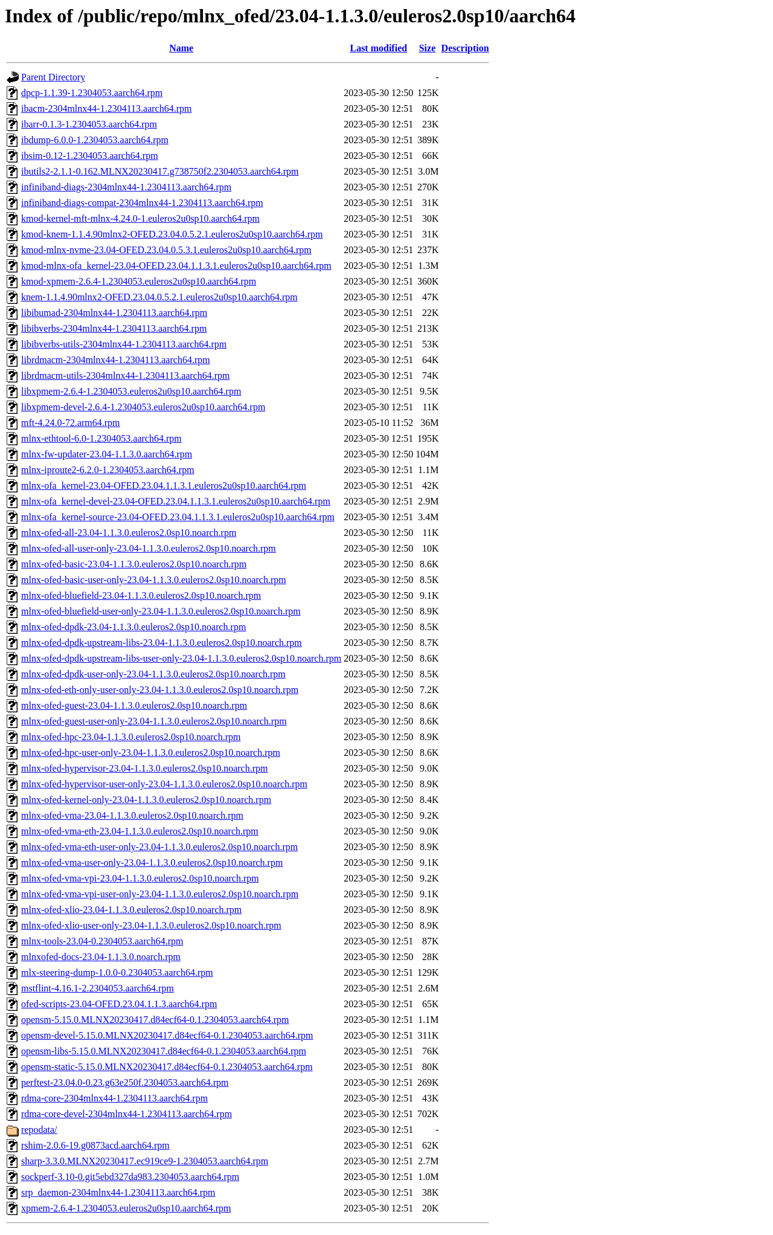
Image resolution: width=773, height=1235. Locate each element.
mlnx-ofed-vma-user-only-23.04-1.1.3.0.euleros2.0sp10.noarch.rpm (152, 862)
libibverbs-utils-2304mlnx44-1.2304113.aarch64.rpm (123, 344)
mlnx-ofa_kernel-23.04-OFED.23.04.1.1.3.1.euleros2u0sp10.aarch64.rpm (163, 485)
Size (427, 48)
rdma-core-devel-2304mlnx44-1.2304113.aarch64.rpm (126, 1114)
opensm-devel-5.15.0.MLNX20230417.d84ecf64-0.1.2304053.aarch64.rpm (167, 1035)
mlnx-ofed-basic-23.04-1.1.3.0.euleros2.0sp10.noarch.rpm (133, 564)
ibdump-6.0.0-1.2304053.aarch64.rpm (94, 140)
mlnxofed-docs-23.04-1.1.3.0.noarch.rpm (101, 957)
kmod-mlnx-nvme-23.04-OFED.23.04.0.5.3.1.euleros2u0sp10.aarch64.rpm (166, 250)
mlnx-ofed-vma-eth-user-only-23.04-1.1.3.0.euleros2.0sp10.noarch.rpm (159, 847)
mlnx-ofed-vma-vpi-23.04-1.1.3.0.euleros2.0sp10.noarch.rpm (140, 878)
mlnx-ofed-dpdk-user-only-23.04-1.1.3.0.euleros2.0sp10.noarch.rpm (153, 674)
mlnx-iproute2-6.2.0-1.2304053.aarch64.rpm (107, 470)
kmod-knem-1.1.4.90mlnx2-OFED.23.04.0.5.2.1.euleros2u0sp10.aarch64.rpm (171, 234)
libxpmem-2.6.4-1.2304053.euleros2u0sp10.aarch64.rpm (131, 391)
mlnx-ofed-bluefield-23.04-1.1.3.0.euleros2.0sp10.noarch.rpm (141, 595)
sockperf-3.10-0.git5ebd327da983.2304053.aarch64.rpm (130, 1177)
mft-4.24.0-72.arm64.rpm (70, 423)
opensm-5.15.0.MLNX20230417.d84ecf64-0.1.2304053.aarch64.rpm (155, 1019)
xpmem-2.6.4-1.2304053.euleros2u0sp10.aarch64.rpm (126, 1208)
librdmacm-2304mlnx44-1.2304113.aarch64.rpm (115, 360)
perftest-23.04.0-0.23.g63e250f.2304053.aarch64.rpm (124, 1082)
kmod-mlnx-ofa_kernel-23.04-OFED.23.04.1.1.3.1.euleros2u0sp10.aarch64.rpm (176, 265)
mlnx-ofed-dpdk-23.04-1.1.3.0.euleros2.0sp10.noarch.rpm (133, 627)
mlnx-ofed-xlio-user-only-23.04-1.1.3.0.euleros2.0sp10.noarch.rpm (151, 925)
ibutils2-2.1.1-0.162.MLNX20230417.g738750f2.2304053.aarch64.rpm (160, 171)
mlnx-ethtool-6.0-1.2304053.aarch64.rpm (101, 438)
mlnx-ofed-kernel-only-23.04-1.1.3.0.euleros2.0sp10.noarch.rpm (146, 800)
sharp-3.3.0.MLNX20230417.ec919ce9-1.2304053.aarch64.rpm (144, 1161)
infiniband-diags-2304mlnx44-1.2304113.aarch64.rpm (126, 187)
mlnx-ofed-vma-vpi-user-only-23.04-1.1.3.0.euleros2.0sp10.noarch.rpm (159, 894)
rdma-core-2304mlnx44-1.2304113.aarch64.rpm (114, 1098)
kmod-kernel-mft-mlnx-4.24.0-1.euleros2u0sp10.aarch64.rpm (140, 218)
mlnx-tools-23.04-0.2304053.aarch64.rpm (102, 941)
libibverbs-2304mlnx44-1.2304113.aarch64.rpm (114, 328)
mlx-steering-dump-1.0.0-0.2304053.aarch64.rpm (117, 972)
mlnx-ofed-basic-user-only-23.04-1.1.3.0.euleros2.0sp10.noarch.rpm (153, 580)
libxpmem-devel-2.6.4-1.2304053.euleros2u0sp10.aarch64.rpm (143, 407)
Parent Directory (53, 77)
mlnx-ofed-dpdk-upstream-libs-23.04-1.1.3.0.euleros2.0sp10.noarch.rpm (161, 642)
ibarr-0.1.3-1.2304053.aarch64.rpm (89, 124)
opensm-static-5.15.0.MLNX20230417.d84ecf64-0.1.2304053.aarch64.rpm (167, 1067)
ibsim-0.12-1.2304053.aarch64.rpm (89, 155)
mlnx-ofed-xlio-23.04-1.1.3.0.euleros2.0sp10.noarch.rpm (131, 909)
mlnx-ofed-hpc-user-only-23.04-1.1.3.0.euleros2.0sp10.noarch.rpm (150, 752)
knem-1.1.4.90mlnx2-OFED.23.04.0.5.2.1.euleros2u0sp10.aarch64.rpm (159, 297)
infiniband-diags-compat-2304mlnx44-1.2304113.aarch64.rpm (142, 203)
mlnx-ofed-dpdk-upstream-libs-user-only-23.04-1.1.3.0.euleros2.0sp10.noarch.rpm (181, 658)
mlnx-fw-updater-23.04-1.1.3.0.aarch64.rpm (106, 454)
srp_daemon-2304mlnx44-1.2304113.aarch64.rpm (118, 1192)
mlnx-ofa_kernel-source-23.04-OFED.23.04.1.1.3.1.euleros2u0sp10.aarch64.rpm (178, 517)
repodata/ (39, 1129)
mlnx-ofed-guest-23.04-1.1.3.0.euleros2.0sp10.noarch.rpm (134, 705)
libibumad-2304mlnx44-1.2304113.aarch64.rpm (114, 313)
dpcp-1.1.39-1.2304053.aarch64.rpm (91, 93)
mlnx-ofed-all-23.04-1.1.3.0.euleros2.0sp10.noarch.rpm (128, 532)
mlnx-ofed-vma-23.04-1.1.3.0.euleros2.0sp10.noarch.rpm (132, 815)
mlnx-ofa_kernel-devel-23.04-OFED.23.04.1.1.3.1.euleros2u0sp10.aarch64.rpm (175, 501)
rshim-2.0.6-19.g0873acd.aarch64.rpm (95, 1145)
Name (181, 48)
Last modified (378, 48)
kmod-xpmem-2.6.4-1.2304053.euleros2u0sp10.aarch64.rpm (138, 281)
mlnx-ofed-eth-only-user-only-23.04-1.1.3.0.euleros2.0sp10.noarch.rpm (159, 690)
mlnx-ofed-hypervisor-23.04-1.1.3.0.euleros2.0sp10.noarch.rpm (144, 768)
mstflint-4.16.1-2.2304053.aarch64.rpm (97, 988)
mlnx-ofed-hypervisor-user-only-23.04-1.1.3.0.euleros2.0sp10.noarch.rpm (164, 784)
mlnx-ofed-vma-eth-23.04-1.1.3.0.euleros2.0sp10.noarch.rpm (139, 831)
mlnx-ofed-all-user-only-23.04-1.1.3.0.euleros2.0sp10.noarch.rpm (148, 548)
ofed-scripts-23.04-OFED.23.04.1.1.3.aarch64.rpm (119, 1004)
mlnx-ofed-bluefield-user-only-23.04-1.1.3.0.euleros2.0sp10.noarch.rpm (161, 611)
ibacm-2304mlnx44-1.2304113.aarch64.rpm (106, 108)
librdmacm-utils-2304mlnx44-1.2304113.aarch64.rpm (125, 375)
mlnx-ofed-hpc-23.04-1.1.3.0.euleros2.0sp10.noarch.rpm (130, 737)
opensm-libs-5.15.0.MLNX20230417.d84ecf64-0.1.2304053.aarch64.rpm (163, 1051)
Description (465, 48)
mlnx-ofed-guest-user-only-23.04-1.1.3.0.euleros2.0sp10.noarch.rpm (154, 721)
